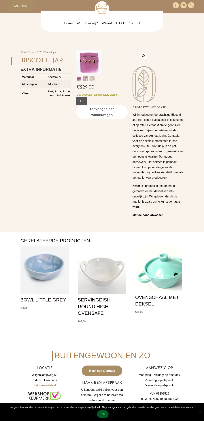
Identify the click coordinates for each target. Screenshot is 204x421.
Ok (103, 414)
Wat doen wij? (87, 23)
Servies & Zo (35, 52)
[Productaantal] (81, 101)
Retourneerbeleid (44, 385)
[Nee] (199, 412)
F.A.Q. (120, 23)
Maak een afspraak (102, 370)
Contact (20, 5)
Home (68, 23)
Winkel (107, 23)
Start (23, 52)
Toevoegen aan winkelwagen (102, 112)
